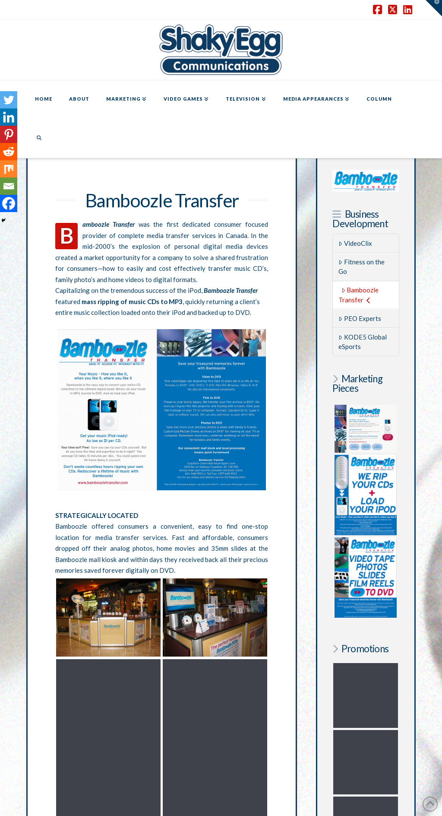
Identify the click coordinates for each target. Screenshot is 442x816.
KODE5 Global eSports (362, 342)
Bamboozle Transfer (358, 295)
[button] (434, 8)
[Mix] (8, 169)
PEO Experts (359, 318)
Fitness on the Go (361, 267)
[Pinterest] (8, 134)
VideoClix (355, 243)
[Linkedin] (8, 117)
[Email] (8, 186)
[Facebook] (8, 203)
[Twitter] (8, 99)
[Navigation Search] (38, 138)
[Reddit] (8, 151)
